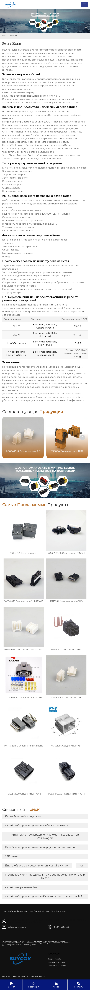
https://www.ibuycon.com (16, 911)
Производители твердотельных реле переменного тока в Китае (45, 876)
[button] (82, 437)
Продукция (33, 984)
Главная (5, 36)
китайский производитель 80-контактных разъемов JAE (43, 896)
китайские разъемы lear (21, 887)
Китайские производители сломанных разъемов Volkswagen (45, 836)
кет (81, 865)
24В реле (11, 856)
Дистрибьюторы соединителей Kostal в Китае (36, 865)
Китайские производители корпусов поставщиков (40, 847)
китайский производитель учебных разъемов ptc (39, 825)
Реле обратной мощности (23, 816)
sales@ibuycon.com (17, 927)
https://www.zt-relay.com (39, 911)
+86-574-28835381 (61, 927)
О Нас (56, 984)
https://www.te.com (59, 911)
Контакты (79, 984)
